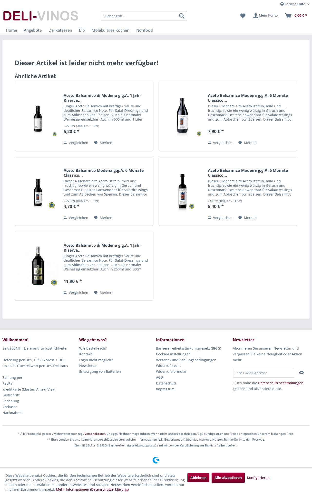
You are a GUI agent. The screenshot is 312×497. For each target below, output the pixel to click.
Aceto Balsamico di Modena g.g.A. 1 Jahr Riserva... (102, 98)
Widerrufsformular (171, 371)
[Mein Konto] (265, 16)
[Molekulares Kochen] (110, 30)
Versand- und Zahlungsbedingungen (186, 360)
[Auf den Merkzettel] (103, 143)
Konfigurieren (258, 477)
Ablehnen (198, 477)
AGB (159, 377)
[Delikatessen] (60, 30)
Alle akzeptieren (228, 477)
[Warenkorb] (296, 16)
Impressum (165, 389)
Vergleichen (76, 142)
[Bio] (82, 30)
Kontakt (85, 354)
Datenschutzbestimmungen (280, 383)
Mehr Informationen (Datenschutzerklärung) (92, 489)
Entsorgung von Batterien (100, 371)
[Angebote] (32, 30)
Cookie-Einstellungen (173, 354)
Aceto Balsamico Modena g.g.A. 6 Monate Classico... (248, 98)
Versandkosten (95, 434)
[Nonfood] (144, 30)
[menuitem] (144, 16)
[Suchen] (182, 16)
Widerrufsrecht (168, 365)
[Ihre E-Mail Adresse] (263, 373)
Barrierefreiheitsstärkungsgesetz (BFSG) (188, 348)
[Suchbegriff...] (144, 16)
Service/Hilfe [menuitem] (293, 4)
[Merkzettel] (243, 16)
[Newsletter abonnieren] (301, 372)
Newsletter (88, 365)
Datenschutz (166, 383)
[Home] (11, 30)
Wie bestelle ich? (93, 348)
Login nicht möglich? (96, 360)
